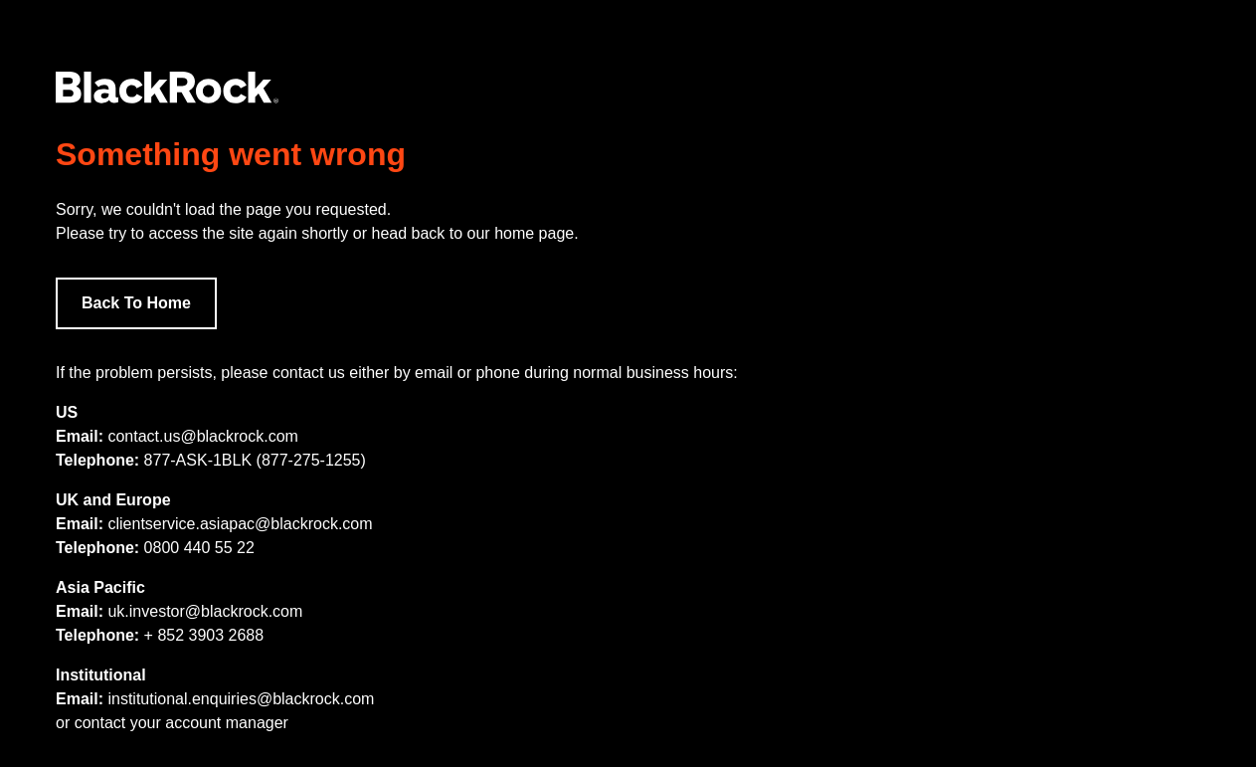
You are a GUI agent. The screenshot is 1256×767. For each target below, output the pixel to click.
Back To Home (136, 302)
